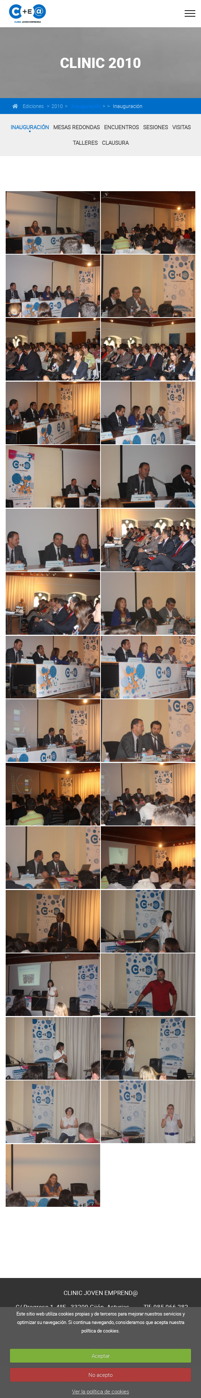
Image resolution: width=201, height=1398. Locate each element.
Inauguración (86, 105)
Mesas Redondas (76, 127)
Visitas (181, 127)
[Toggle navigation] (190, 13)
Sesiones (155, 127)
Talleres (85, 142)
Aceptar (101, 1355)
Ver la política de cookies (100, 1391)
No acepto (100, 1374)
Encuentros (121, 127)
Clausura (115, 142)
